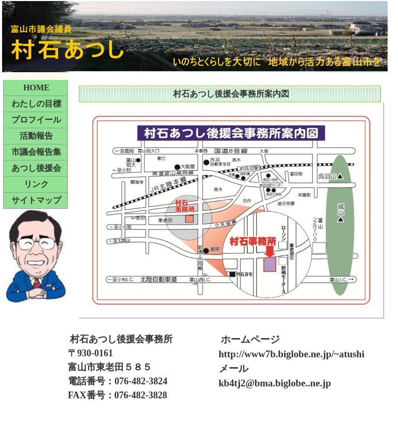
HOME (36, 87)
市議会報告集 (36, 151)
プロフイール (36, 119)
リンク (36, 184)
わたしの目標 (36, 103)
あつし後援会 (36, 168)
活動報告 (36, 135)
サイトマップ (36, 200)
